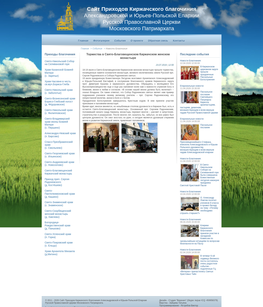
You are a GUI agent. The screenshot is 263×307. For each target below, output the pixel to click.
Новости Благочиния (116, 48)
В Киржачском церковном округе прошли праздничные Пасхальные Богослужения (209, 73)
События (97, 48)
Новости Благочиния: (190, 60)
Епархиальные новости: (192, 86)
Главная (85, 48)
